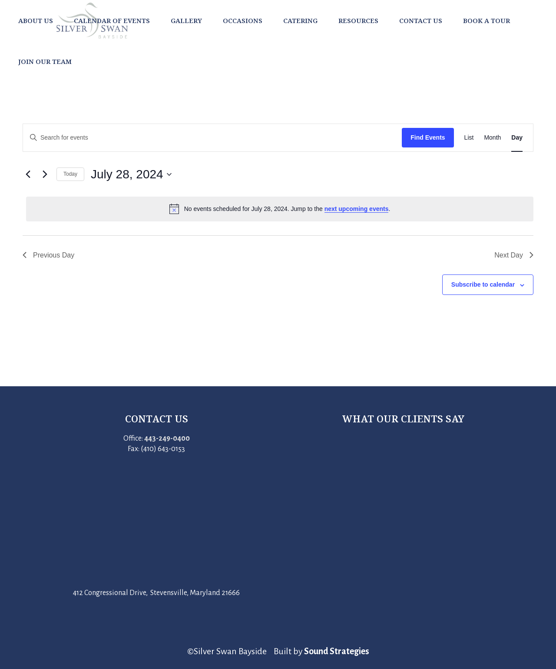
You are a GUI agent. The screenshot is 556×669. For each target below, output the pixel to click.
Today (70, 174)
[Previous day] (28, 174)
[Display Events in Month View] (492, 137)
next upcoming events (356, 208)
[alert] (279, 209)
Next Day (513, 255)
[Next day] (45, 174)
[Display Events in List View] (469, 137)
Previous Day (48, 255)
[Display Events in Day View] (517, 137)
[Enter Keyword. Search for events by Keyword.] (212, 137)
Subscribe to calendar (483, 284)
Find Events (427, 137)
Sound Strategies (336, 651)
